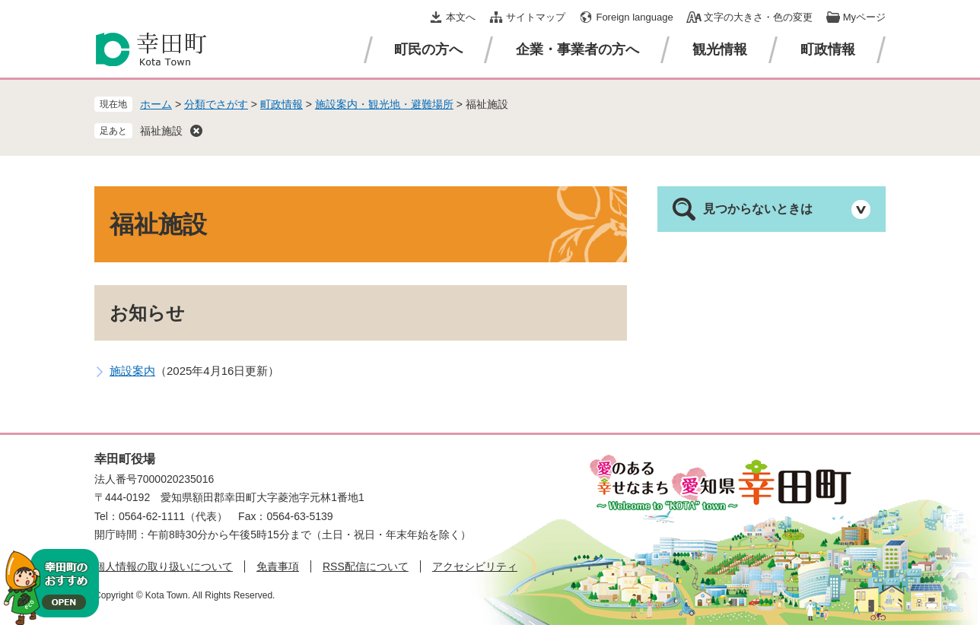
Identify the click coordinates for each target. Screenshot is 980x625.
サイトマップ (535, 17)
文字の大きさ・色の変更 (758, 17)
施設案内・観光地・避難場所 (384, 104)
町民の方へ (428, 49)
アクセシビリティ (474, 566)
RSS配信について (366, 566)
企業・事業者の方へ (577, 49)
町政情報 (827, 49)
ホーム (156, 104)
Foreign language (634, 17)
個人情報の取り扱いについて (163, 566)
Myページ (864, 17)
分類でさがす (216, 104)
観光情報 (719, 49)
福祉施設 (161, 131)
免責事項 (277, 566)
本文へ (461, 17)
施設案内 (132, 370)
